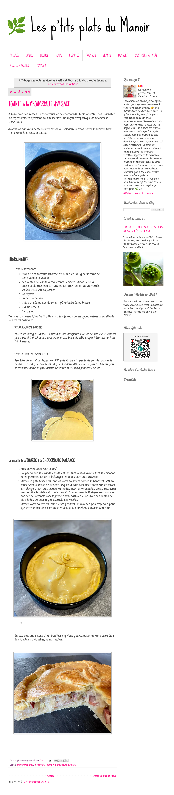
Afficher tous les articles (63, 84)
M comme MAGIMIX (20, 66)
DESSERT (123, 55)
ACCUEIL (14, 55)
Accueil (50, 776)
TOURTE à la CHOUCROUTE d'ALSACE (39, 104)
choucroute (39, 765)
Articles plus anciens (104, 776)
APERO (29, 55)
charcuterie (22, 765)
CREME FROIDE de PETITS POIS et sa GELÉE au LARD (143, 229)
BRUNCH (44, 55)
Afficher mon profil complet (138, 194)
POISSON (91, 55)
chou (31, 765)
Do (142, 86)
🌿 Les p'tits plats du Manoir (78, 25)
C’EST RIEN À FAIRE (146, 55)
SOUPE (58, 55)
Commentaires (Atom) (36, 782)
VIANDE (107, 55)
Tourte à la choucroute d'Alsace (61, 765)
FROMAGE (41, 66)
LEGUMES (74, 55)
